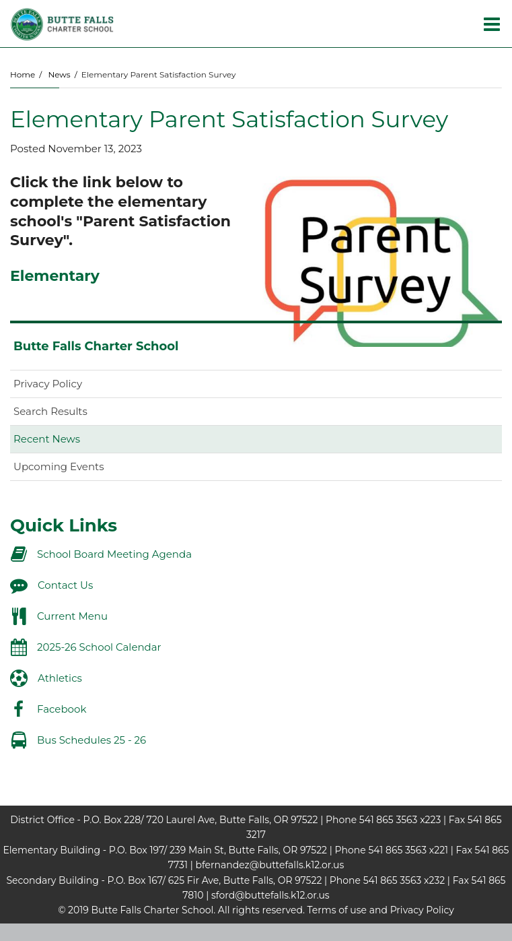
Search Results (50, 411)
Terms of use (337, 910)
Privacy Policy (47, 383)
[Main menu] (492, 23)
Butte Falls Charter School (95, 346)
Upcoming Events (58, 466)
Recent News (46, 438)
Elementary (55, 276)
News (59, 74)
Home (22, 74)
